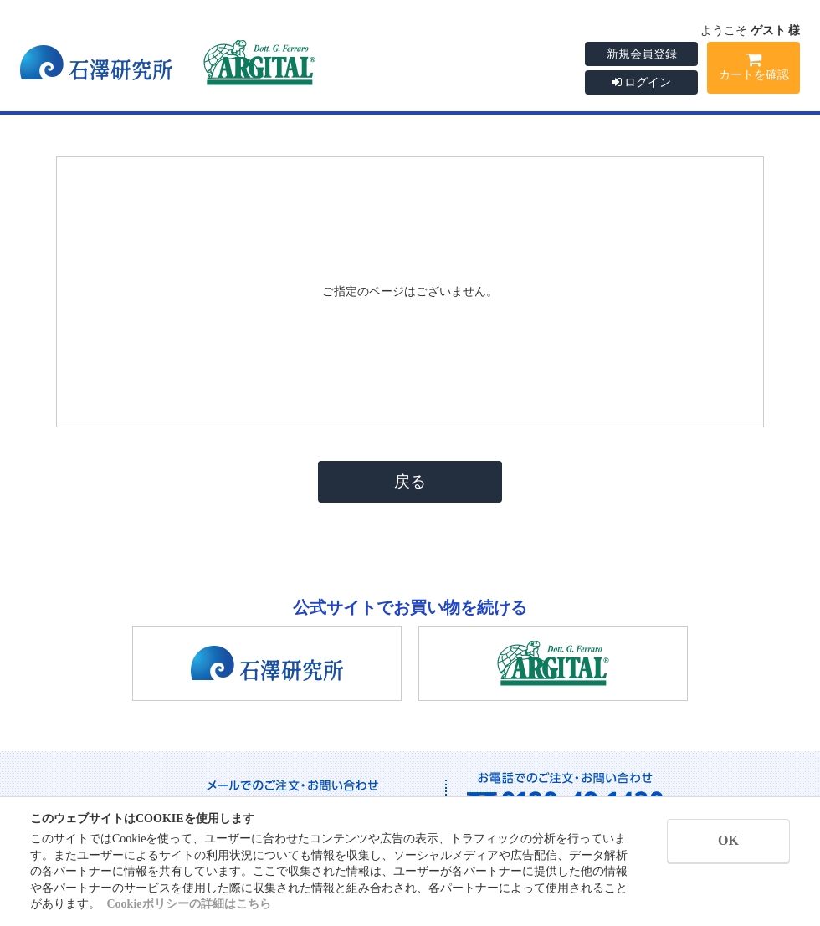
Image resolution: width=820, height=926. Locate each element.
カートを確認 (753, 69)
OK (728, 840)
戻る (410, 481)
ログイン (642, 82)
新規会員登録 (642, 54)
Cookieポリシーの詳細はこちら (189, 904)
